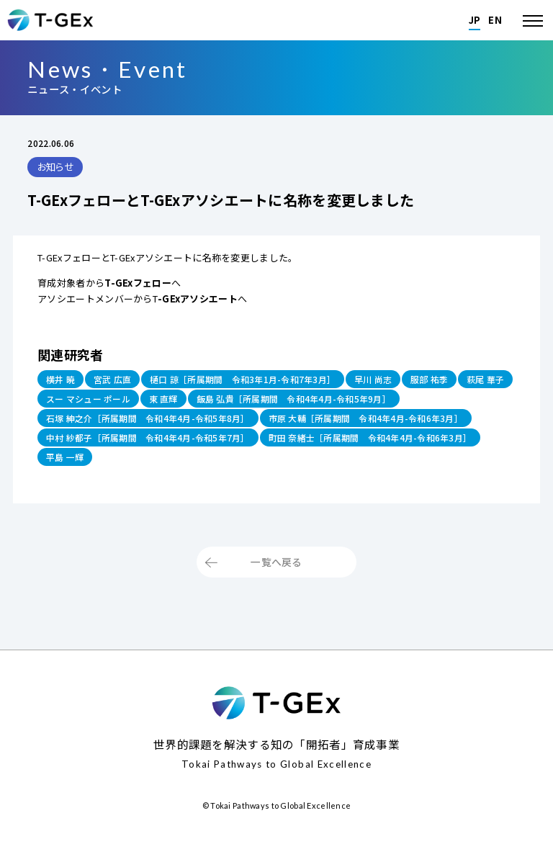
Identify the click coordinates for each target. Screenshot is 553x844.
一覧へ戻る (276, 576)
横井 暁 (63, 380)
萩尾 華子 (68, 401)
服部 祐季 (465, 380)
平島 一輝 (310, 467)
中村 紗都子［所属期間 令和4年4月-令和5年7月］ (158, 445)
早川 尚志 (404, 380)
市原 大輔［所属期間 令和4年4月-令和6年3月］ (396, 424)
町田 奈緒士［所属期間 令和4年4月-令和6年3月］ (158, 467)
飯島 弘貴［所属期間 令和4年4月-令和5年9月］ (378, 401)
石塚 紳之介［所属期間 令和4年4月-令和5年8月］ (158, 424)
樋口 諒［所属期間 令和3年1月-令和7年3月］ (262, 380)
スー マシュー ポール (154, 401)
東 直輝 (235, 401)
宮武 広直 (119, 380)
